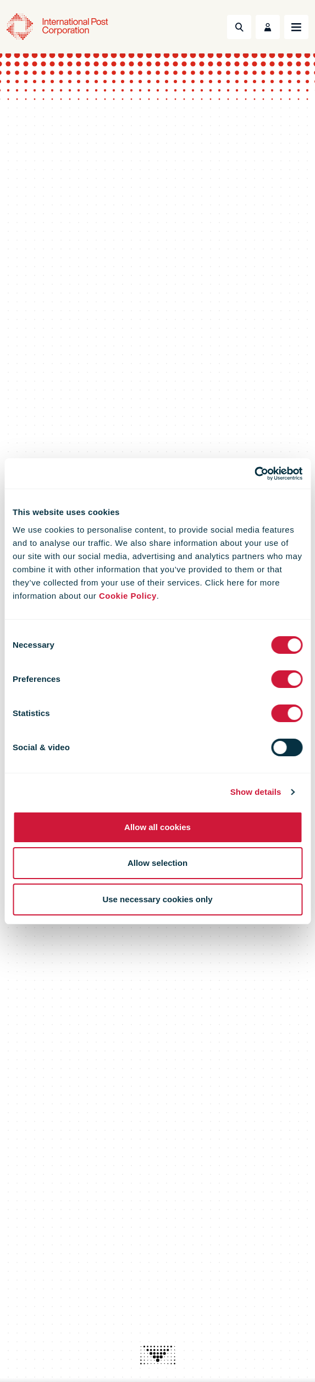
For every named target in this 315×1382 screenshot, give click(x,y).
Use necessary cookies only (157, 899)
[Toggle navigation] (296, 27)
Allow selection (157, 863)
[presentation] (157, 1355)
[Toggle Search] (239, 27)
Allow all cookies (157, 827)
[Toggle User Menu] (268, 27)
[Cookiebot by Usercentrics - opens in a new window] (254, 474)
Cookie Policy (128, 595)
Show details (255, 791)
